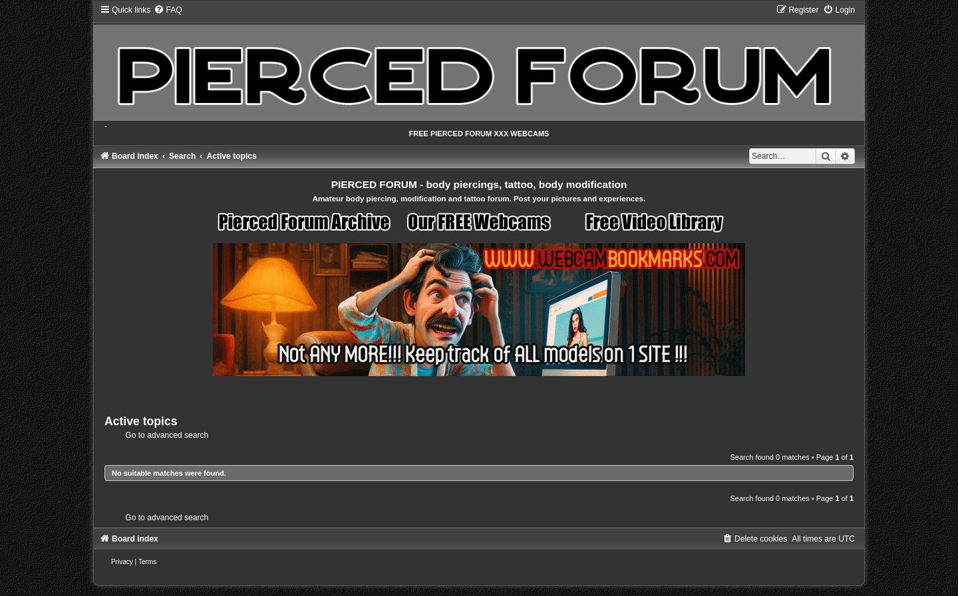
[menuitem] (168, 10)
